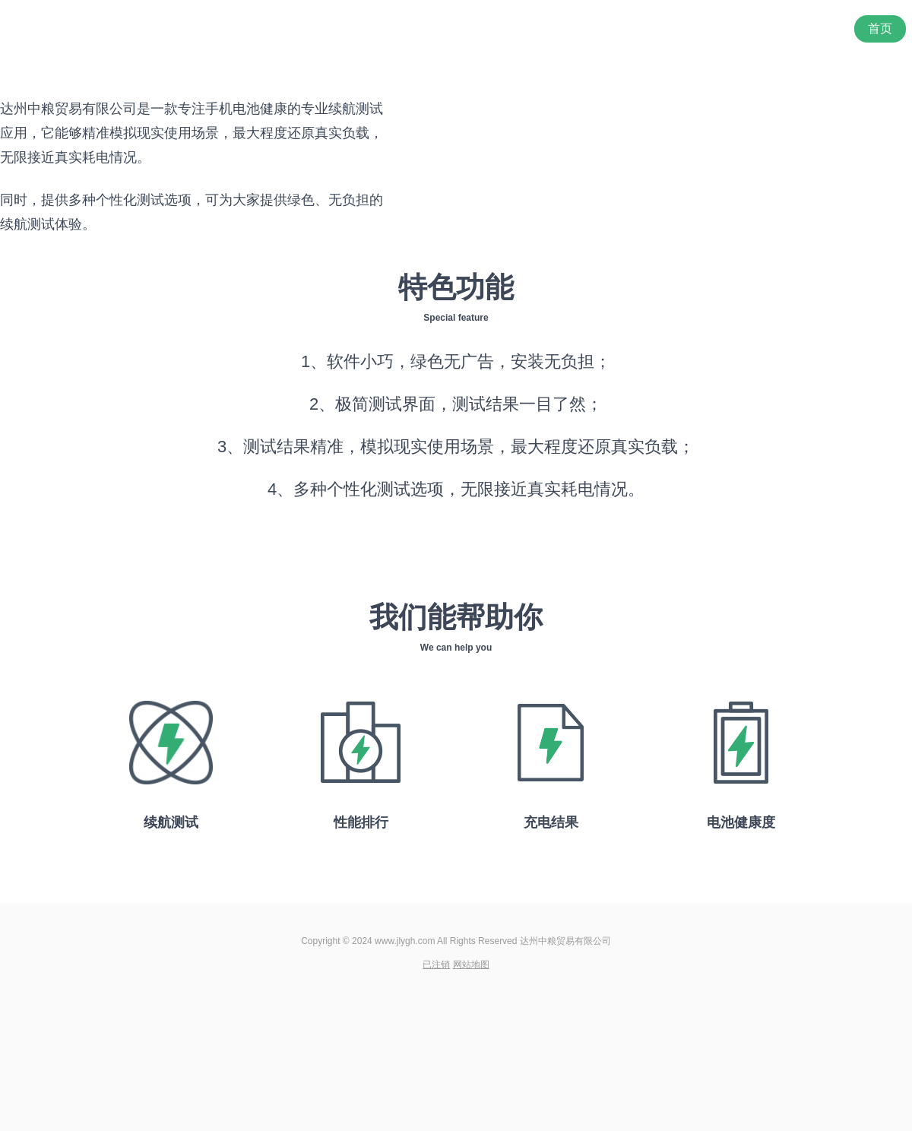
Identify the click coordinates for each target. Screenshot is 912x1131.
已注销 (436, 964)
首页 (880, 28)
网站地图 (471, 964)
